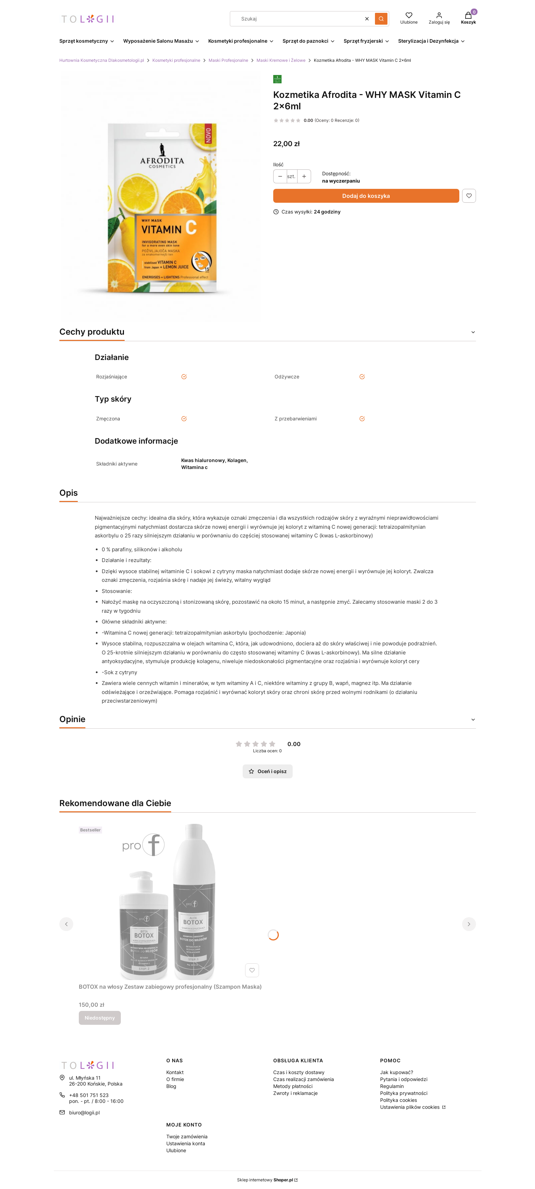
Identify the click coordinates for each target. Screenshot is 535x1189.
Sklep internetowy (265, 1179)
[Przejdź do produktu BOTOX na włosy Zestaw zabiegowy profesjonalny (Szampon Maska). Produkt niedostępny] (170, 902)
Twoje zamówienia (187, 1136)
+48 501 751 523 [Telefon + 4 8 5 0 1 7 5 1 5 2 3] (89, 1095)
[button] (381, 19)
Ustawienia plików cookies (410, 1107)
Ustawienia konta (185, 1143)
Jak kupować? (396, 1072)
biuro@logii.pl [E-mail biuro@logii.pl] (84, 1112)
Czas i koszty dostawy (299, 1072)
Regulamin (392, 1086)
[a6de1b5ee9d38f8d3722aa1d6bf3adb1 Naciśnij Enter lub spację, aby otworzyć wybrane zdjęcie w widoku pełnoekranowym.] (161, 196)
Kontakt (175, 1072)
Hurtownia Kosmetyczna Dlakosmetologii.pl (101, 60)
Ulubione (176, 1150)
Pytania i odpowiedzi (403, 1079)
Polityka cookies (398, 1100)
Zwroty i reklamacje (295, 1093)
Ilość (278, 164)
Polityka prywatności (403, 1093)
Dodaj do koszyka (366, 195)
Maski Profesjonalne (228, 60)
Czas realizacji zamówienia (303, 1079)
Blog (171, 1086)
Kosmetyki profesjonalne (176, 60)
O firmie (175, 1079)
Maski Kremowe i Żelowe (281, 60)
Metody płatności (292, 1086)
